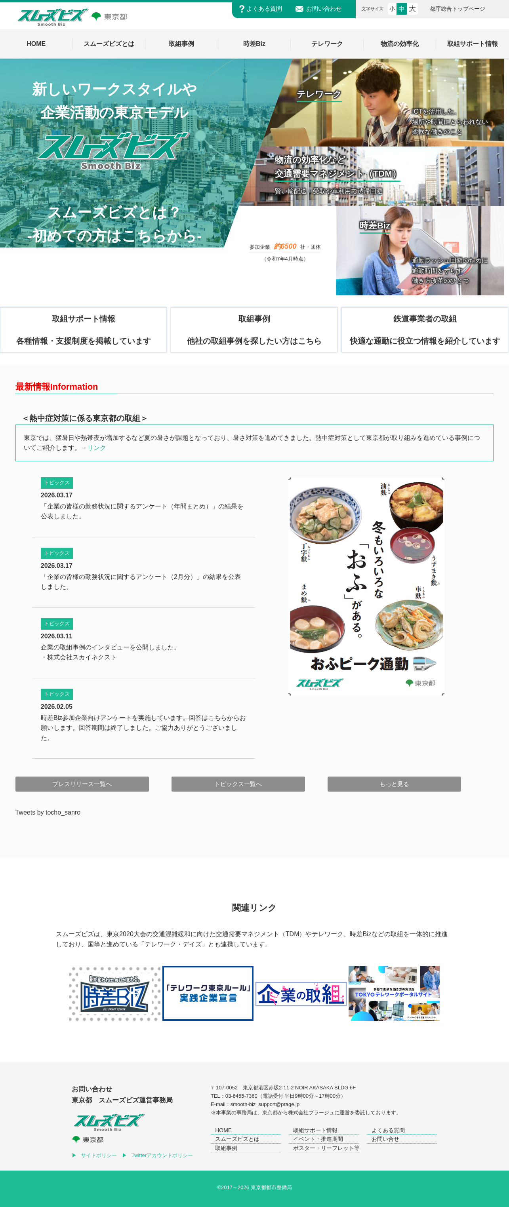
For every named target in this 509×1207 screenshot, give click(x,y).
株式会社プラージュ (311, 1113)
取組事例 (226, 1148)
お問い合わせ (324, 9)
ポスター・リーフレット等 (326, 1148)
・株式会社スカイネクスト (79, 657)
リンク (96, 447)
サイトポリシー (99, 1155)
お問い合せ (385, 1139)
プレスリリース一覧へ (82, 784)
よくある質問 (264, 9)
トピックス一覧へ (238, 784)
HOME (223, 1130)
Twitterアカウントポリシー (162, 1155)
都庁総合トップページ (457, 9)
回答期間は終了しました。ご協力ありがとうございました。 (143, 727)
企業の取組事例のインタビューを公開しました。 (110, 647)
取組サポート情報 (315, 1130)
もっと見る (394, 784)
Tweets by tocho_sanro (48, 812)
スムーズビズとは (237, 1139)
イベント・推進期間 (318, 1139)
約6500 (285, 246)
